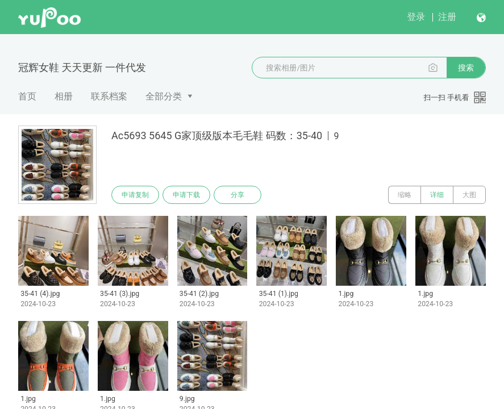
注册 (447, 16)
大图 (469, 195)
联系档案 (109, 96)
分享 (237, 195)
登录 (416, 16)
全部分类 (163, 96)
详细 (437, 195)
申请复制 (135, 195)
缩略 (404, 195)
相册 (64, 96)
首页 (27, 96)
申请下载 (186, 195)
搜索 (466, 67)
